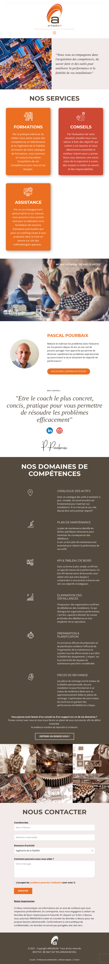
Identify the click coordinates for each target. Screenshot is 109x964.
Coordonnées (21, 822)
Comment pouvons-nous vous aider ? (34, 858)
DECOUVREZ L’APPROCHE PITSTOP (68, 371)
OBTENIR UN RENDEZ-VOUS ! (54, 736)
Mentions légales (65, 960)
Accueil (32, 960)
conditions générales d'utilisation (46, 882)
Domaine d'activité (24, 845)
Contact (76, 960)
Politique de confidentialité (47, 960)
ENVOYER (23, 890)
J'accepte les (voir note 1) (45, 882)
